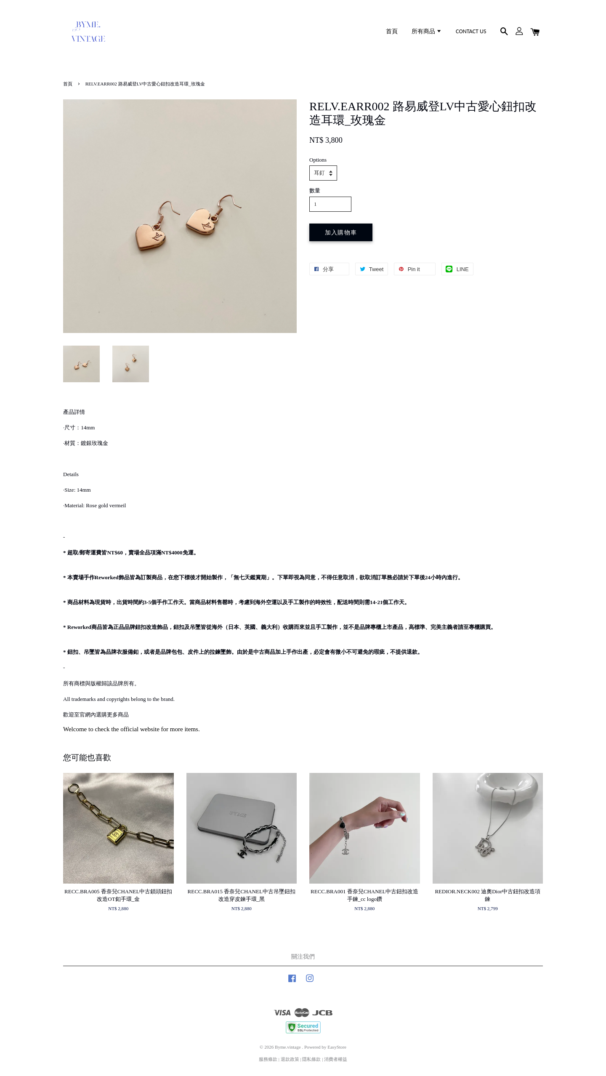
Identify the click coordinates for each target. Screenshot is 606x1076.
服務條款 (268, 1059)
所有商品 (427, 31)
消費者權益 (335, 1059)
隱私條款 (311, 1059)
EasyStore (336, 1046)
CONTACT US (471, 31)
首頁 (392, 31)
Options (318, 160)
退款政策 (290, 1059)
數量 (314, 190)
